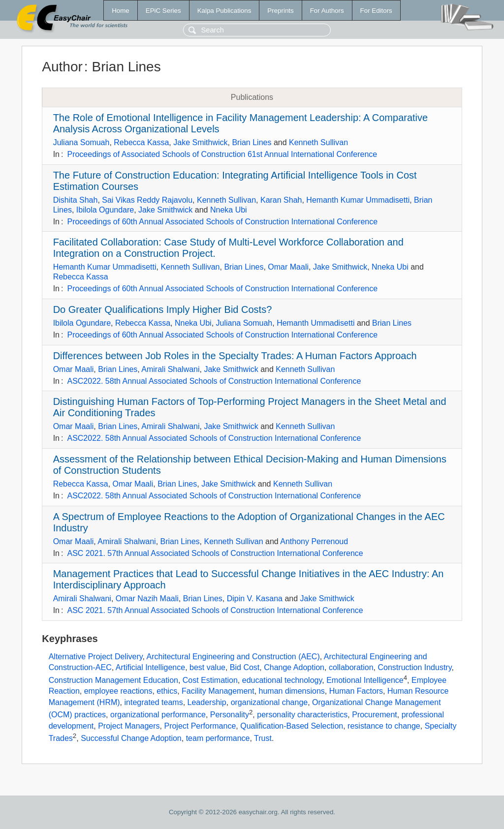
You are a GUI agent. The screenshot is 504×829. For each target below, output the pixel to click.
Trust (263, 739)
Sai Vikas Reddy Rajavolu (147, 200)
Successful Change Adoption (131, 739)
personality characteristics (302, 715)
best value (207, 667)
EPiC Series (163, 10)
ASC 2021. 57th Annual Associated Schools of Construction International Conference (215, 553)
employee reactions (118, 691)
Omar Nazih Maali (147, 598)
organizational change (269, 702)
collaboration (351, 667)
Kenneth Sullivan (318, 142)
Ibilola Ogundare (105, 210)
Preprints (280, 10)
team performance (218, 739)
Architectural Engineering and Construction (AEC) (233, 656)
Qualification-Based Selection (291, 726)
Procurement (374, 715)
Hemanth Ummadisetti (315, 323)
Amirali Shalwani (170, 369)
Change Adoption (294, 667)
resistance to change (383, 726)
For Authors (327, 10)
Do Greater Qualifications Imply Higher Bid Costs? (162, 309)
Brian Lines (251, 142)
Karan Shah (281, 200)
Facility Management (218, 691)
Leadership (207, 702)
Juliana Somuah (81, 142)
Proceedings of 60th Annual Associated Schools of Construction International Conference (222, 221)
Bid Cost (244, 667)
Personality (229, 715)
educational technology (282, 680)
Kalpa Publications (224, 10)
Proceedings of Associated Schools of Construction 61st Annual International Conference (222, 154)
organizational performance (158, 715)
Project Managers (128, 726)
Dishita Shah (75, 200)
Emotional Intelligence (365, 680)
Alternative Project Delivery (96, 656)
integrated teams (153, 702)
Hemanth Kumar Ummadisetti (358, 200)
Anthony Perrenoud (314, 541)
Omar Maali (288, 267)
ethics (167, 691)
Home (120, 10)
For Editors (376, 10)
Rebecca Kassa (141, 142)
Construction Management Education (113, 680)
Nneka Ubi (228, 210)
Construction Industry (415, 667)
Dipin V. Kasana (255, 598)
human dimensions (292, 691)
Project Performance (200, 726)
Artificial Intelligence (150, 667)
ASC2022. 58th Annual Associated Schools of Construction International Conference (214, 381)
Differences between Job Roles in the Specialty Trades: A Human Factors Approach (235, 355)
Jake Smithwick (200, 142)
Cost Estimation (210, 680)
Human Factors (356, 691)
